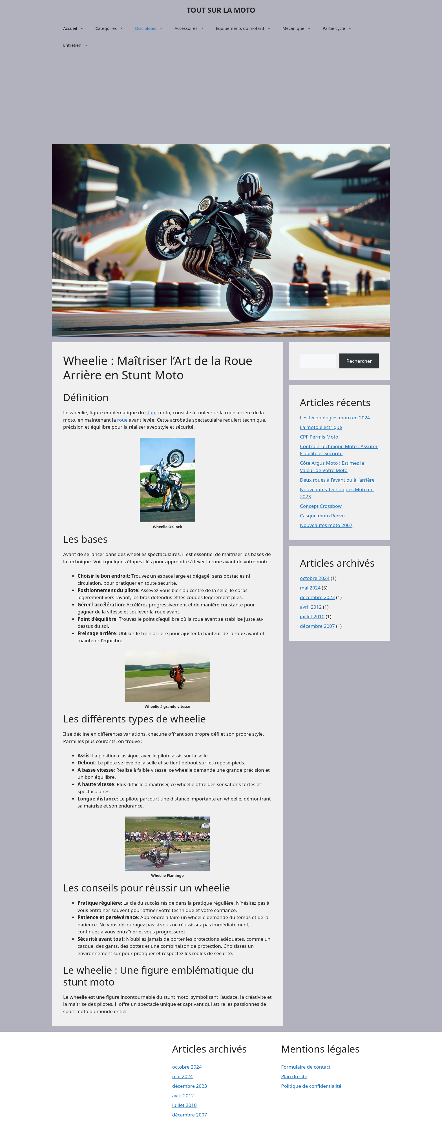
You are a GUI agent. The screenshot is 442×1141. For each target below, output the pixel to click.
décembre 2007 (317, 626)
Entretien (78, 45)
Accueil (76, 28)
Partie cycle (340, 28)
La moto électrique (321, 427)
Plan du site (294, 1076)
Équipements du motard (246, 28)
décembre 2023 (317, 597)
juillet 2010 (312, 616)
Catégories (112, 28)
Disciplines (152, 28)
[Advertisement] (221, 98)
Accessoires (192, 28)
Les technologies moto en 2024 (335, 417)
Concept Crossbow (321, 506)
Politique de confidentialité (311, 1086)
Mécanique (299, 28)
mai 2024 (310, 587)
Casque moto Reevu (322, 515)
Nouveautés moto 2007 (326, 525)
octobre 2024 (315, 578)
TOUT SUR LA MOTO (221, 10)
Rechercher (359, 361)
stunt (151, 412)
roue (122, 420)
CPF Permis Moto (319, 436)
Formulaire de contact (305, 1067)
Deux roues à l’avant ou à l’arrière (337, 480)
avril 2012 (311, 607)
